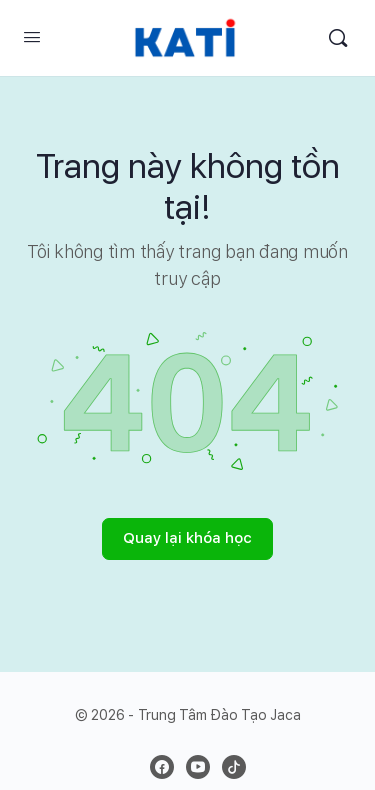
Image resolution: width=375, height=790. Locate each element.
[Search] (338, 38)
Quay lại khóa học (187, 538)
